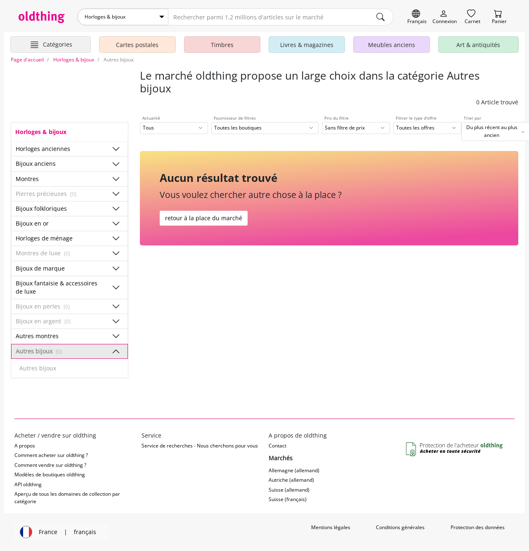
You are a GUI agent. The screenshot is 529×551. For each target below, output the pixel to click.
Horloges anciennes (43, 149)
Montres (27, 179)
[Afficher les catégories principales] (50, 44)
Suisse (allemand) (289, 489)
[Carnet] (472, 17)
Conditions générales (400, 527)
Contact (277, 445)
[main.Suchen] (380, 17)
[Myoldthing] (444, 17)
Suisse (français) (288, 499)
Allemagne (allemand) (294, 470)
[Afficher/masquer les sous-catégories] (116, 148)
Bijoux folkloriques (41, 208)
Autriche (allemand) (291, 479)
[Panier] (499, 17)
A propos (24, 445)
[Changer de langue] (417, 17)
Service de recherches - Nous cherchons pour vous (200, 445)
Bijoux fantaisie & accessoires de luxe (56, 287)
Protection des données (478, 527)
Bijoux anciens (36, 163)
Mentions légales (330, 527)
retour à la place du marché (203, 218)
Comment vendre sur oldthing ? (50, 465)
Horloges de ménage (44, 238)
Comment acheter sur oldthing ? (51, 455)
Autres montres (37, 336)
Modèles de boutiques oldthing (49, 474)
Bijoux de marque (40, 268)
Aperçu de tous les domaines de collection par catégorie (67, 497)
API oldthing (28, 484)
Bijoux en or (32, 223)
